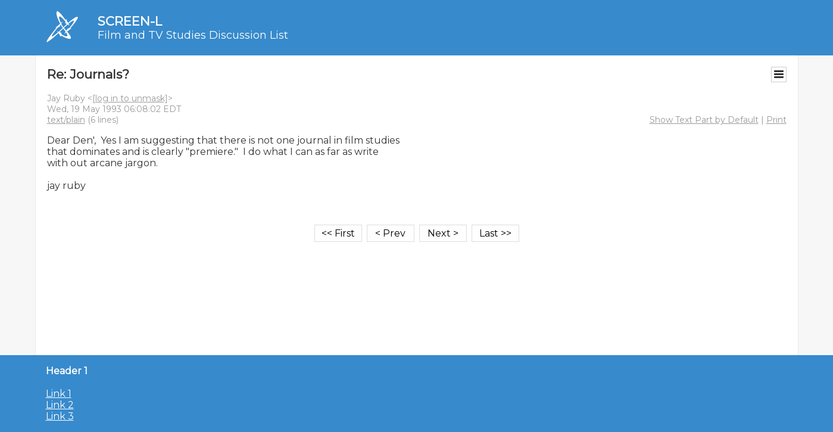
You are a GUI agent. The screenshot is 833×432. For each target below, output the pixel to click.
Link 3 (60, 416)
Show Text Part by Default (704, 119)
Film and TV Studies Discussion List (193, 35)
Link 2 (60, 405)
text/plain (66, 119)
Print (776, 119)
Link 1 (58, 393)
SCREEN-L (130, 21)
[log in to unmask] (130, 98)
